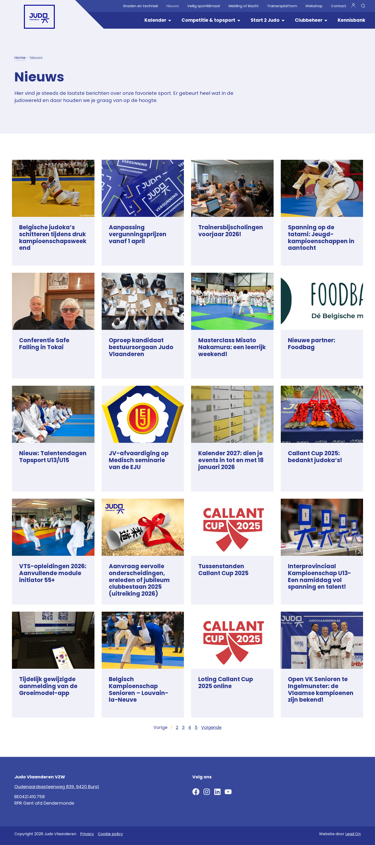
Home (20, 57)
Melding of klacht (244, 6)
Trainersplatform (282, 6)
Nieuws (172, 6)
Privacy (87, 834)
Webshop (314, 6)
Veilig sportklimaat (203, 6)
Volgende (211, 727)
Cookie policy (110, 834)
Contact (338, 6)
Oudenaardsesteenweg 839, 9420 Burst (56, 787)
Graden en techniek (140, 6)
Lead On (353, 834)
